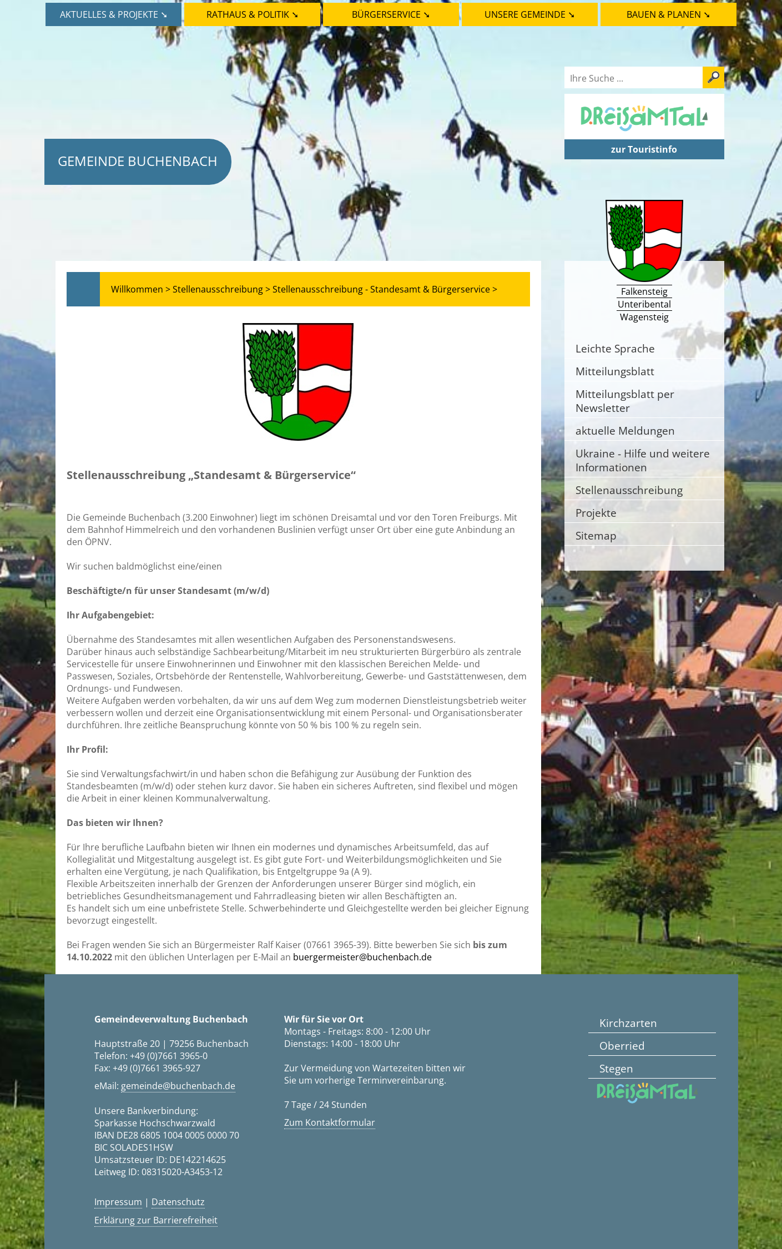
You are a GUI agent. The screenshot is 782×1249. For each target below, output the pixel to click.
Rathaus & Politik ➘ (252, 14)
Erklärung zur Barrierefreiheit (156, 1220)
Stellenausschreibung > (221, 289)
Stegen (616, 1068)
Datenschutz (178, 1202)
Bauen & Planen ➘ (668, 14)
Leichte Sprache (615, 348)
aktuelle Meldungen (625, 430)
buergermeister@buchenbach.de (362, 957)
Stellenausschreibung (629, 490)
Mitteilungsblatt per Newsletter (625, 401)
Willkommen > (140, 289)
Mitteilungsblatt (615, 371)
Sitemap (596, 535)
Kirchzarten (628, 1023)
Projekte (596, 513)
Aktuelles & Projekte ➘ (114, 14)
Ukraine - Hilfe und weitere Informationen (643, 460)
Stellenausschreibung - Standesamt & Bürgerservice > (385, 289)
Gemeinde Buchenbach (138, 161)
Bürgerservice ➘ (391, 14)
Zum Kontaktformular (329, 1122)
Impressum (118, 1202)
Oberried (622, 1045)
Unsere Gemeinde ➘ (530, 14)
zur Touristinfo (644, 149)
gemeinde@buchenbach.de (178, 1086)
